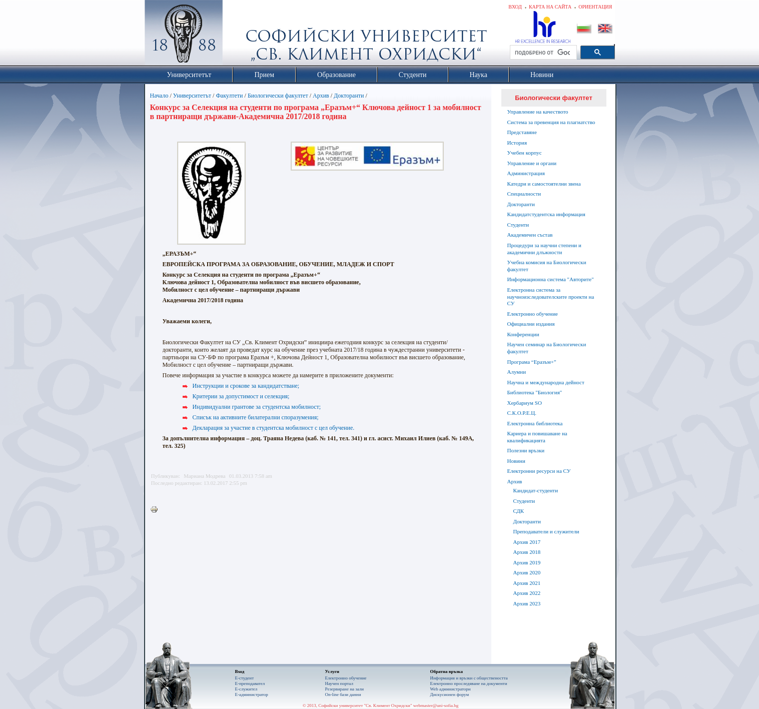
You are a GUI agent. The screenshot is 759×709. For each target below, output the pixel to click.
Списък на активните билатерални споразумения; (256, 417)
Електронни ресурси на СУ (539, 471)
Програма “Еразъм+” (531, 362)
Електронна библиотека (535, 423)
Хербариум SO (524, 403)
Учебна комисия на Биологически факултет (546, 265)
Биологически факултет (278, 95)
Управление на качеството (537, 112)
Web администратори (450, 688)
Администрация (526, 173)
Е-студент (244, 677)
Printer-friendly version (156, 509)
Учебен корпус (524, 153)
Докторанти (349, 95)
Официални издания (531, 324)
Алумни (516, 372)
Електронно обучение (532, 314)
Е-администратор (251, 694)
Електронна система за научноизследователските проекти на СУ (550, 297)
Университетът (192, 95)
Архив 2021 (527, 583)
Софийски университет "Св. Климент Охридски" (239, 35)
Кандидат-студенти (535, 490)
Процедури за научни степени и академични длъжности (544, 248)
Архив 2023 (527, 603)
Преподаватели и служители (546, 531)
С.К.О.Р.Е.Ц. (522, 413)
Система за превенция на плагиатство (551, 122)
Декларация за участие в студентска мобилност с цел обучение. (274, 427)
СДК (518, 511)
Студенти (518, 225)
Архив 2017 (527, 542)
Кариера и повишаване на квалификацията (537, 436)
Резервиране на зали (344, 688)
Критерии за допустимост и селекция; (241, 396)
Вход (515, 7)
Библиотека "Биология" (534, 392)
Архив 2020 (527, 572)
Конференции (523, 334)
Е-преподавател (250, 683)
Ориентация (595, 7)
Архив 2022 (527, 593)
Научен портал (339, 683)
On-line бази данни (343, 694)
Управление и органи (532, 163)
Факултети (229, 95)
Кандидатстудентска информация (546, 214)
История (517, 143)
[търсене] (542, 52)
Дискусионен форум (449, 694)
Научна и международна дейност (545, 382)
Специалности (524, 194)
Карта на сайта (550, 7)
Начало (159, 95)
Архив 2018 (527, 552)
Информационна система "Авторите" (550, 279)
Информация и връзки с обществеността (469, 677)
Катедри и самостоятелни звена (544, 184)
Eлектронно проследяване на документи (468, 683)
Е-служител (246, 688)
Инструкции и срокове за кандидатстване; (246, 385)
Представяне (522, 132)
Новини (516, 461)
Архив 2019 (527, 562)
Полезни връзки (526, 450)
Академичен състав (530, 235)
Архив (321, 95)
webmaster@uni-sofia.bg (436, 705)
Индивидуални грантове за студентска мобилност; (257, 406)
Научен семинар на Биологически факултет (546, 347)
